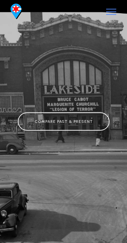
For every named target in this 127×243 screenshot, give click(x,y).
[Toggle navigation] (111, 11)
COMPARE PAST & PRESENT (64, 121)
